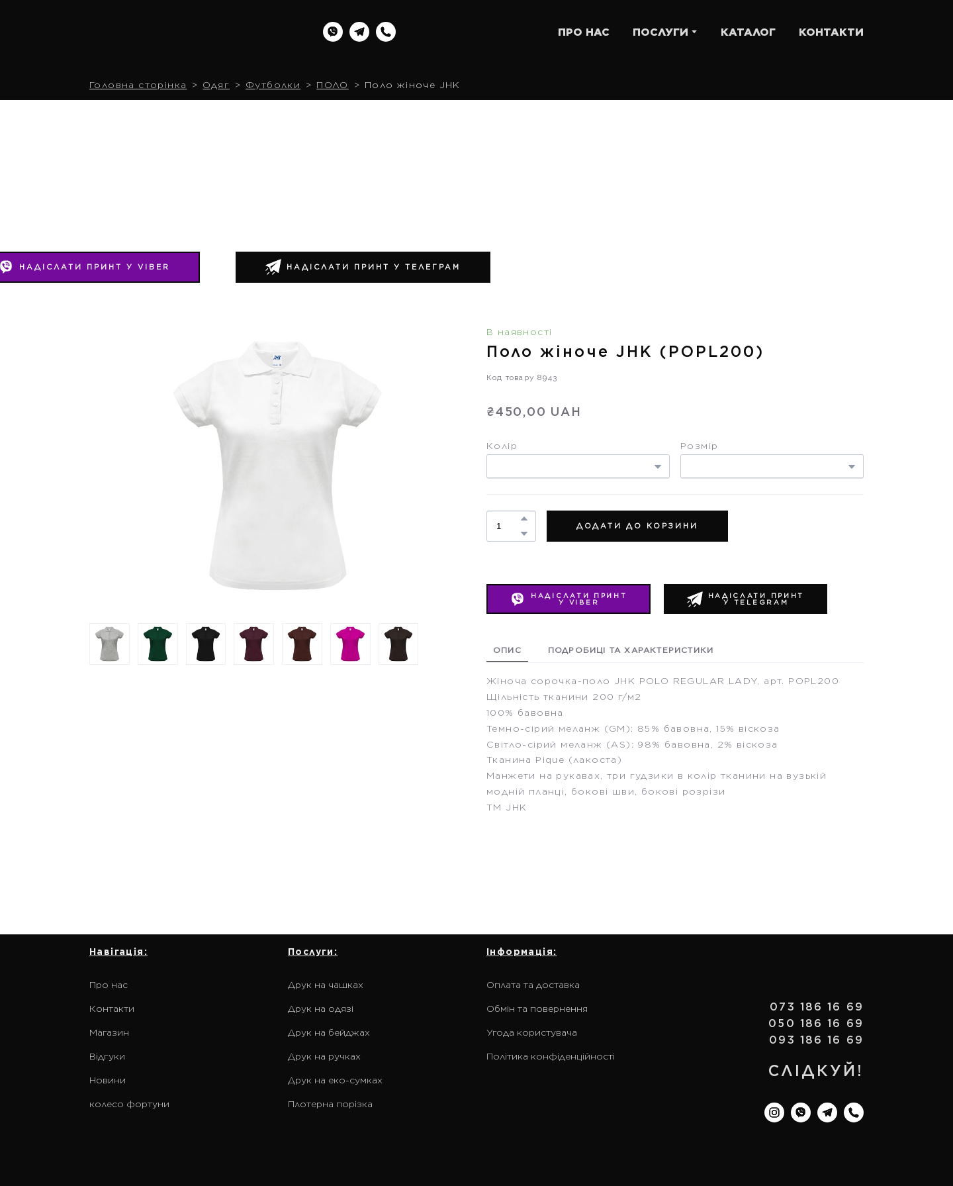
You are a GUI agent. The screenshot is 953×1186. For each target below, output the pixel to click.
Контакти (111, 1008)
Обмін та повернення (537, 1008)
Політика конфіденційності (550, 1056)
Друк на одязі (320, 1008)
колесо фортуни (129, 1104)
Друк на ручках (324, 1056)
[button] (333, 32)
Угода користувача (531, 1032)
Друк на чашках (325, 984)
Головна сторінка (138, 84)
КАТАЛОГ (748, 32)
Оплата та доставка (533, 984)
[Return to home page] (174, 32)
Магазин (109, 1032)
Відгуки (107, 1056)
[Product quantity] (508, 526)
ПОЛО (332, 84)
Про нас (108, 984)
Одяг (216, 84)
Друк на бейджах (329, 1032)
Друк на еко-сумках (335, 1080)
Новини (107, 1080)
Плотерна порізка (330, 1104)
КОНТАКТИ (831, 32)
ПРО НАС (584, 32)
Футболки (273, 84)
